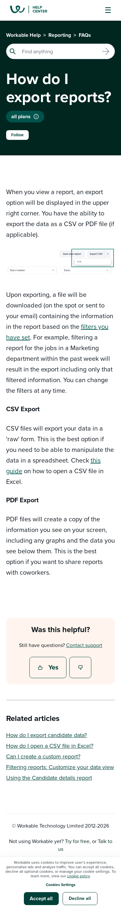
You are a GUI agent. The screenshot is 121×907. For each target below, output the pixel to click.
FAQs (85, 35)
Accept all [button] (41, 898)
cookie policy (78, 876)
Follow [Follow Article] (17, 135)
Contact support (84, 645)
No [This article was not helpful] (80, 668)
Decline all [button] (80, 898)
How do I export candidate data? (46, 735)
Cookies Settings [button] (61, 884)
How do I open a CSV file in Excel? (49, 746)
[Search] (60, 51)
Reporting (59, 35)
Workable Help (23, 35)
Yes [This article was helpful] (48, 668)
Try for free (77, 841)
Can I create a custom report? (43, 756)
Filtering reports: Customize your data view (60, 767)
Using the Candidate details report (49, 778)
